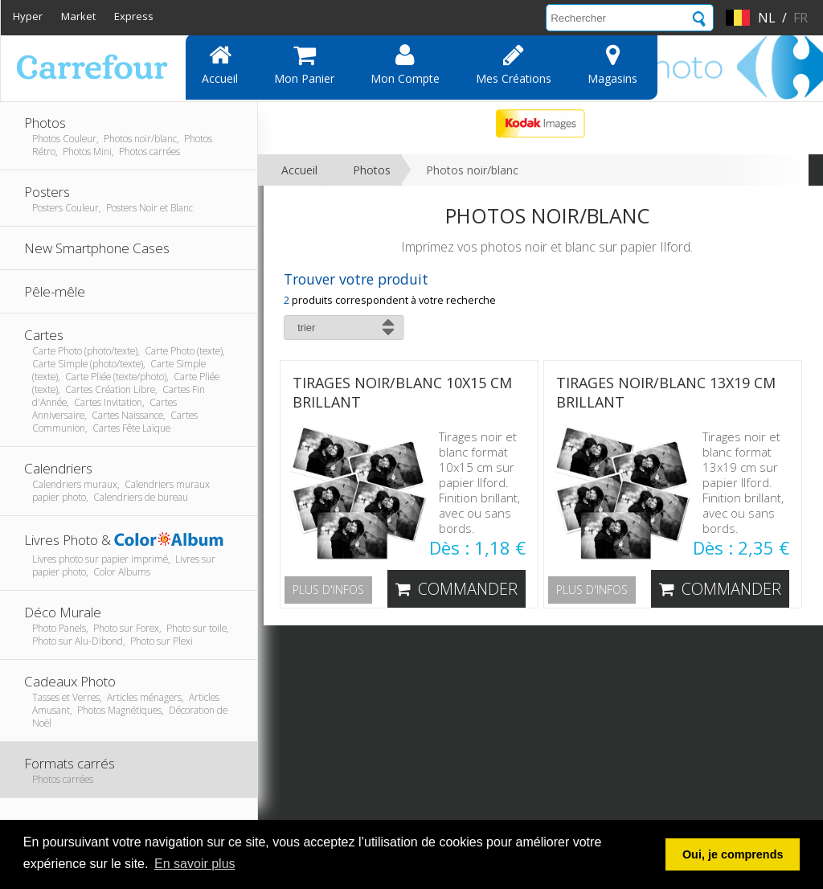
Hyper (28, 16)
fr (800, 18)
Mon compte (405, 64)
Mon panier (304, 64)
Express (134, 16)
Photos (372, 170)
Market (78, 16)
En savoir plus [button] (194, 864)
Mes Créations (513, 64)
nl (767, 18)
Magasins (612, 64)
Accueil (220, 64)
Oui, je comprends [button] (733, 854)
